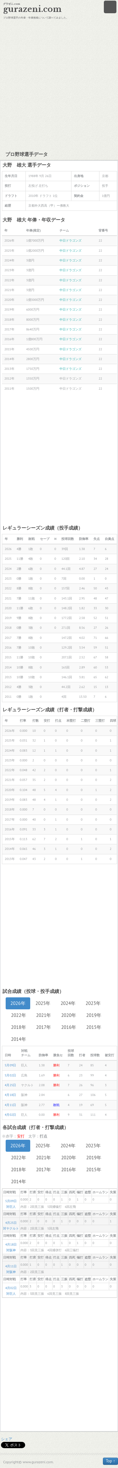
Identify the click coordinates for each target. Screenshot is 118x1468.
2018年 (18, 1027)
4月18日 (10, 1095)
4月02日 (10, 1115)
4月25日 (10, 1085)
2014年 (18, 1039)
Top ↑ (110, 1461)
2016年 (68, 1027)
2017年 (43, 1027)
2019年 (93, 1015)
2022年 (18, 1015)
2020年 (68, 1015)
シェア (6, 1438)
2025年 (43, 1003)
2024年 (68, 1003)
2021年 (43, 1015)
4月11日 (10, 1105)
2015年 (93, 1027)
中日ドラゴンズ (70, 240)
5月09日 (10, 1065)
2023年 (93, 1003)
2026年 (17, 1003)
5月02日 (10, 1075)
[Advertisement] (59, 84)
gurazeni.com (32, 9)
